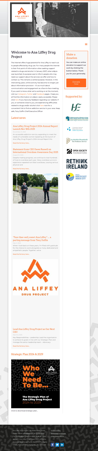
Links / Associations (57, 436)
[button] (86, 44)
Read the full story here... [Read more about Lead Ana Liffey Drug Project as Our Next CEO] (21, 346)
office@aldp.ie (27, 433)
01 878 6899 (40, 433)
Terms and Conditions (58, 433)
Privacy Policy (55, 430)
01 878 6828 (20, 436)
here (17, 100)
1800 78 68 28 (36, 436)
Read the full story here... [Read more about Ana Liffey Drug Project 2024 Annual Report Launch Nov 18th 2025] (21, 143)
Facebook (40, 94)
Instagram (22, 94)
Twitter (30, 94)
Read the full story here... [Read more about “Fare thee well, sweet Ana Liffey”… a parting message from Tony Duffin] (21, 254)
